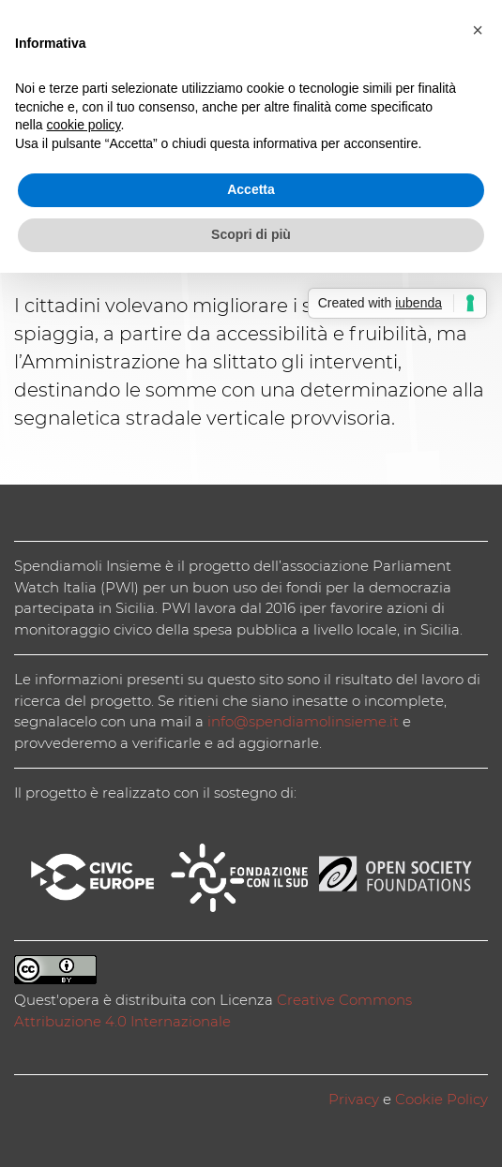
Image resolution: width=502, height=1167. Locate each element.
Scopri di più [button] (251, 234)
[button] (478, 30)
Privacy (353, 1099)
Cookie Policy (441, 1099)
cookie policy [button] (83, 124)
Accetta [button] (251, 189)
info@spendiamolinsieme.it (303, 721)
